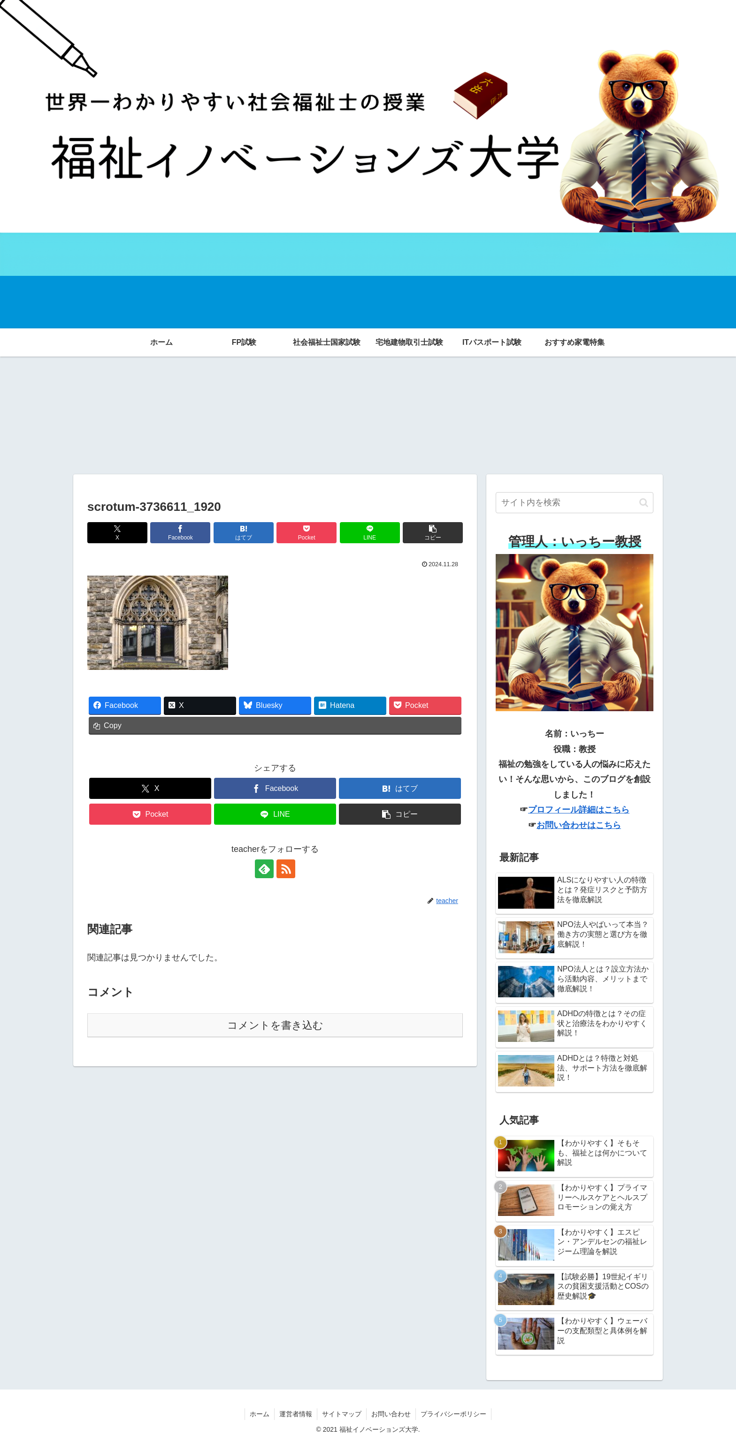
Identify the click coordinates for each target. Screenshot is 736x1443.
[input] (574, 503)
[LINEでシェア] (370, 532)
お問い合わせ (391, 1414)
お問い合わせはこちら (579, 825)
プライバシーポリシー (453, 1414)
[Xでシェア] (117, 532)
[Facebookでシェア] (180, 532)
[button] (433, 532)
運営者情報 (295, 1414)
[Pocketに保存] (306, 532)
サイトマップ (341, 1414)
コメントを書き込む (275, 1025)
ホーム (259, 1414)
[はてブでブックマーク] (244, 532)
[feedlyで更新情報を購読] (264, 868)
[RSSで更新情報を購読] (285, 868)
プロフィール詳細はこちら (578, 809)
